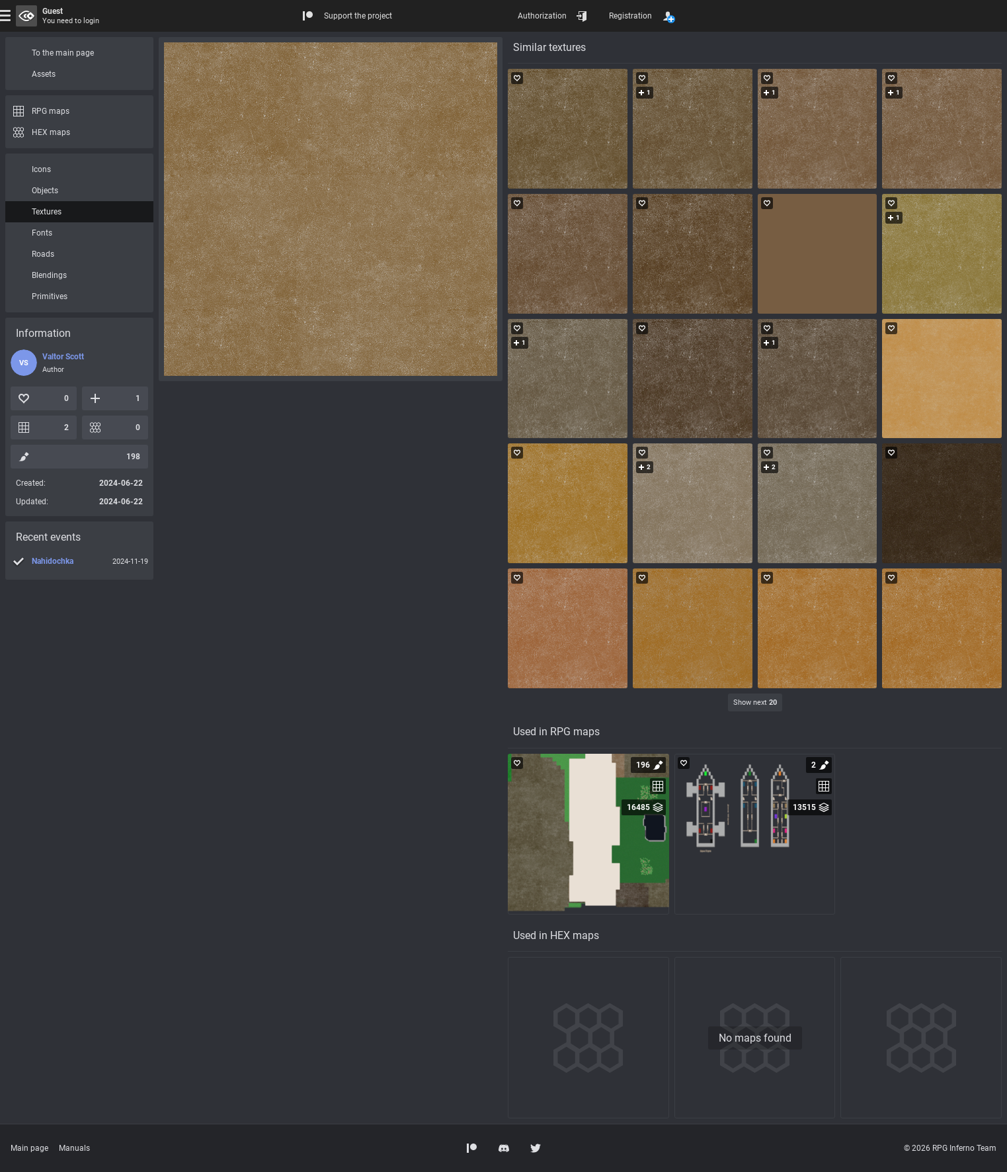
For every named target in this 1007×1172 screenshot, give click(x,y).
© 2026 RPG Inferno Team (950, 1148)
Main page (29, 1148)
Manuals (74, 1148)
